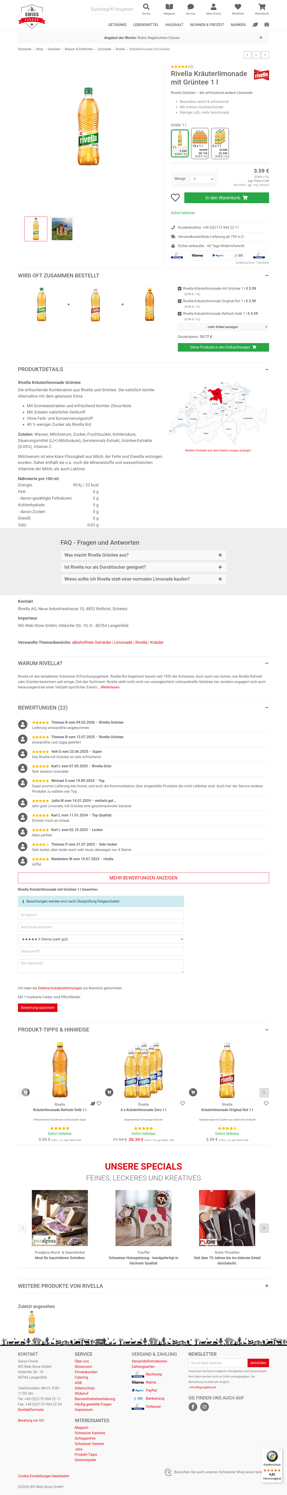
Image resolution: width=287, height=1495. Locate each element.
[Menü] (280, 1451)
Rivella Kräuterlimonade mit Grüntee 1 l (219, 291)
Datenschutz (85, 1388)
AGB (78, 1383)
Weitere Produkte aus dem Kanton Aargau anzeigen (218, 450)
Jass (78, 1449)
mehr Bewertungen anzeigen (143, 878)
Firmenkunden (86, 1372)
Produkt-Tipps (86, 1454)
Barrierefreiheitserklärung (95, 1399)
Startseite (24, 49)
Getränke (54, 49)
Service (83, 1354)
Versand (264, 185)
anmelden (258, 1363)
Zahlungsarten (143, 1366)
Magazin (81, 1427)
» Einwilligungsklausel (202, 1387)
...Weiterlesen (109, 687)
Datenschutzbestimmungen (60, 988)
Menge (179, 178)
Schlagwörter (85, 1438)
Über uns (82, 1361)
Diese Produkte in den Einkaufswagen (223, 347)
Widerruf (81, 1393)
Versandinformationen (149, 1361)
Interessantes (92, 1420)
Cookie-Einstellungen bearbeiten (43, 1476)
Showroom (83, 1366)
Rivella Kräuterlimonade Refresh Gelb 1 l (220, 316)
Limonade (104, 49)
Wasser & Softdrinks (79, 49)
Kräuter (157, 642)
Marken (238, 25)
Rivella (120, 49)
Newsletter (202, 1354)
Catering (81, 1377)
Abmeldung (195, 1382)
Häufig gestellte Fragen (93, 1404)
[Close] (260, 37)
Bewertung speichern (37, 1007)
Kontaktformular (31, 1410)
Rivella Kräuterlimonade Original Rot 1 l (219, 304)
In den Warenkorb (226, 197)
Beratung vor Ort (31, 1420)
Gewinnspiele (85, 1460)
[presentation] (23, 1092)
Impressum (84, 1410)
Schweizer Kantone (90, 1433)
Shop (39, 49)
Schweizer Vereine (89, 1444)
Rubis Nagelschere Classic (142, 38)
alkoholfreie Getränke (91, 642)
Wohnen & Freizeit (207, 25)
